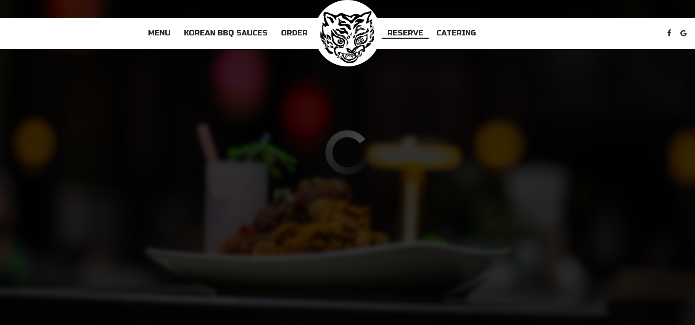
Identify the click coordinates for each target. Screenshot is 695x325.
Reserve (405, 33)
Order (294, 33)
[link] (347, 33)
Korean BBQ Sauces (226, 33)
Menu (159, 33)
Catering (456, 33)
